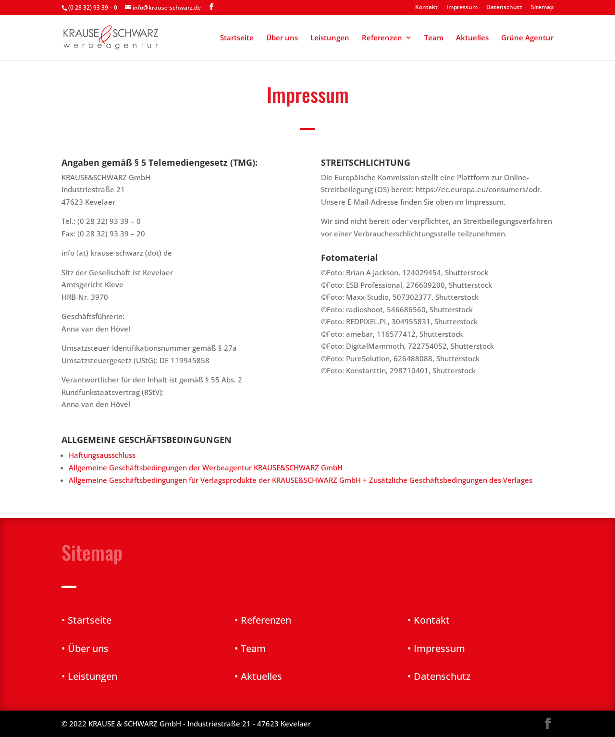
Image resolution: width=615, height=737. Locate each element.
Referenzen (382, 38)
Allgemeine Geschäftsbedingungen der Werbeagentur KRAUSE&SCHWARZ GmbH (206, 467)
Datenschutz (504, 7)
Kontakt (426, 7)
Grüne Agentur (527, 38)
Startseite (237, 38)
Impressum (462, 7)
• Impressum (436, 648)
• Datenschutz (438, 676)
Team (433, 38)
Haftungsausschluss (102, 455)
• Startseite (86, 620)
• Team (250, 648)
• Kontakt (428, 620)
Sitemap (542, 7)
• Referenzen (262, 620)
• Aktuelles (258, 676)
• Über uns (85, 648)
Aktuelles (472, 38)
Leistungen (329, 38)
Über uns (282, 38)
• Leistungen (89, 676)
